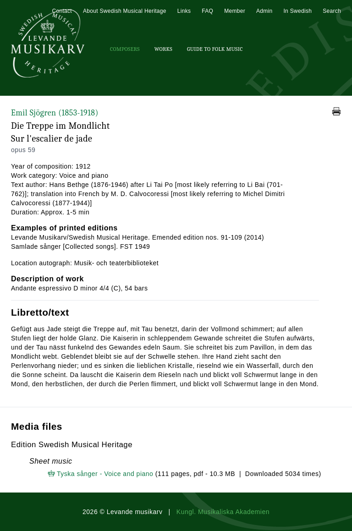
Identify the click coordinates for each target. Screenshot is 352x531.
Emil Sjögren (55, 113)
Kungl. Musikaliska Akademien (223, 511)
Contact (62, 11)
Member (234, 11)
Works (163, 49)
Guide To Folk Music (215, 49)
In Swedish (297, 11)
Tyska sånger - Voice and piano (105, 473)
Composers (125, 49)
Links (184, 11)
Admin (264, 11)
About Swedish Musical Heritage (124, 11)
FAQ (207, 11)
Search (332, 11)
